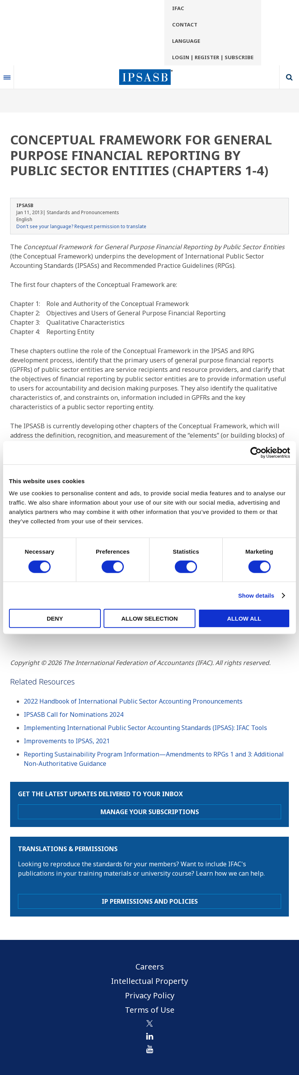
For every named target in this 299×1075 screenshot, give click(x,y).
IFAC (178, 8)
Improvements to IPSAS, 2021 (67, 741)
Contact (184, 24)
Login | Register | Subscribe (212, 57)
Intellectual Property (149, 981)
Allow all (244, 618)
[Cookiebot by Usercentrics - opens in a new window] (256, 452)
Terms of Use (149, 1010)
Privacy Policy (149, 995)
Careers (149, 966)
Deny (55, 618)
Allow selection (149, 618)
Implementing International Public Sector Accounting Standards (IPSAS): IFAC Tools (145, 727)
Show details (256, 595)
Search (289, 77)
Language (186, 40)
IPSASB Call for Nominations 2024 (73, 714)
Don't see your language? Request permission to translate (81, 226)
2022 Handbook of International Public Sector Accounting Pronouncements (133, 701)
